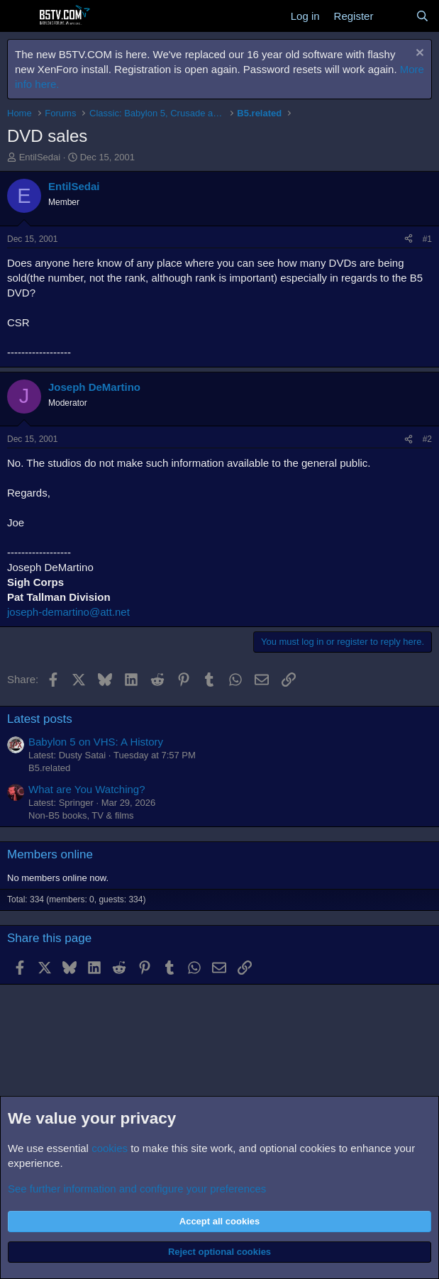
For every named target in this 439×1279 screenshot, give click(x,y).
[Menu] (19, 16)
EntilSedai (40, 157)
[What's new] (394, 16)
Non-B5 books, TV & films (81, 815)
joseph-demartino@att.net (68, 612)
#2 (427, 439)
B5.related (49, 768)
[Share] (408, 239)
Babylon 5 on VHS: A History (95, 742)
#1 (427, 239)
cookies (109, 1148)
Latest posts (39, 719)
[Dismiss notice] (418, 54)
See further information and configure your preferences (137, 1189)
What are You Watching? (86, 789)
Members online (50, 854)
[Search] (422, 16)
